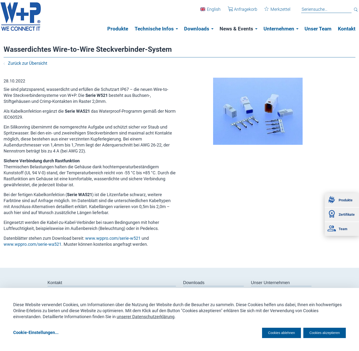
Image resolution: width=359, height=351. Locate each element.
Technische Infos (154, 29)
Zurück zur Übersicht (25, 63)
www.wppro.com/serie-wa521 (32, 244)
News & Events (236, 29)
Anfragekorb (239, 11)
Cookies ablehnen (266, 332)
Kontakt (346, 29)
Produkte (117, 29)
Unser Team (318, 29)
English (210, 11)
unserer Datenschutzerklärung (145, 314)
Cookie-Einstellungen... (36, 332)
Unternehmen (278, 29)
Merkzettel (274, 11)
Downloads (196, 29)
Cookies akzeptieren (320, 332)
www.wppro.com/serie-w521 (113, 238)
